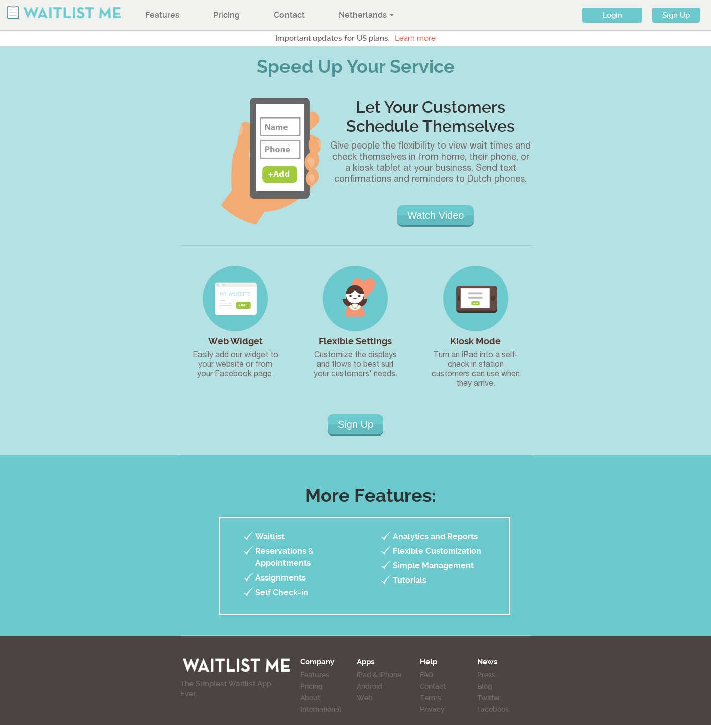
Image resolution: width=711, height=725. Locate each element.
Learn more (415, 38)
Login (612, 15)
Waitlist (270, 536)
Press (486, 675)
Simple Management (433, 565)
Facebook (493, 709)
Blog (484, 686)
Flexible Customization (437, 551)
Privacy (432, 709)
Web (365, 698)
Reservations (280, 551)
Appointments (283, 563)
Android (369, 686)
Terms (430, 698)
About (310, 698)
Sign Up (676, 15)
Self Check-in (281, 592)
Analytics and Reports (435, 536)
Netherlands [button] (366, 15)
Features (162, 15)
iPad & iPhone (379, 675)
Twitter (488, 698)
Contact (289, 15)
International (320, 709)
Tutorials (409, 580)
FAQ (426, 675)
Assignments (280, 578)
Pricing (226, 15)
